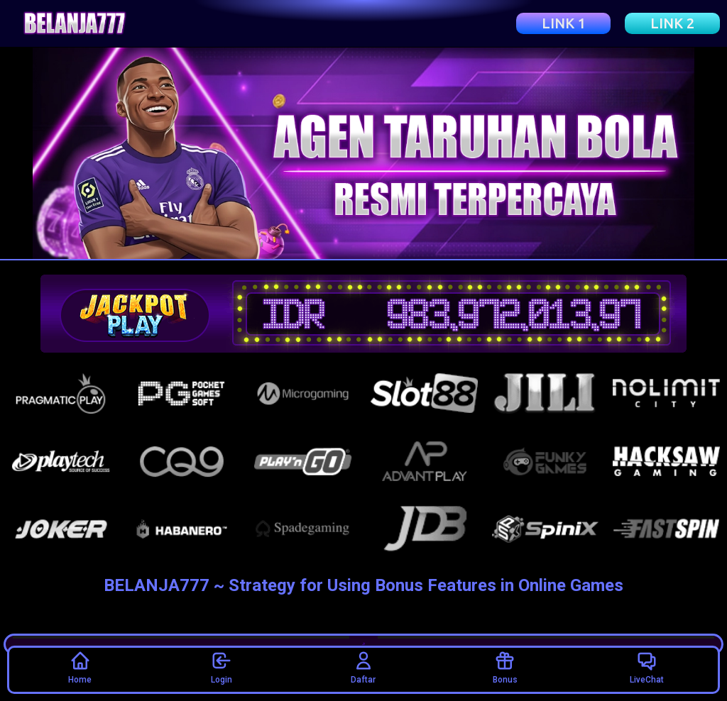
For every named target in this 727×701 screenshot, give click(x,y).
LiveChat (647, 667)
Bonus (505, 667)
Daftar (363, 667)
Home (80, 667)
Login (221, 667)
